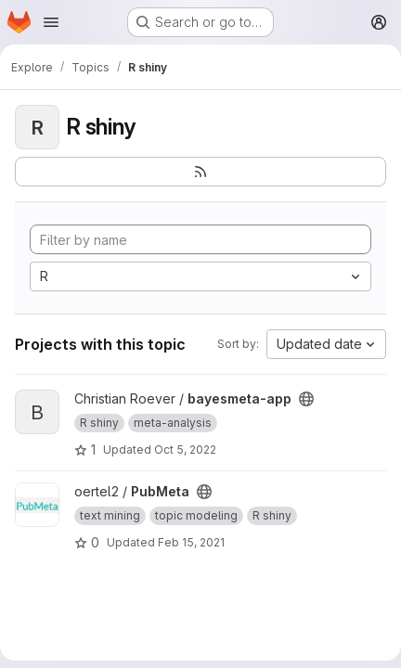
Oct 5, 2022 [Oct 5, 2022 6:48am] (185, 449)
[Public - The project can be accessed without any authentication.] (306, 399)
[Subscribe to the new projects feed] (200, 171)
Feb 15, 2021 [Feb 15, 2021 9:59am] (191, 542)
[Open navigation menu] (51, 22)
